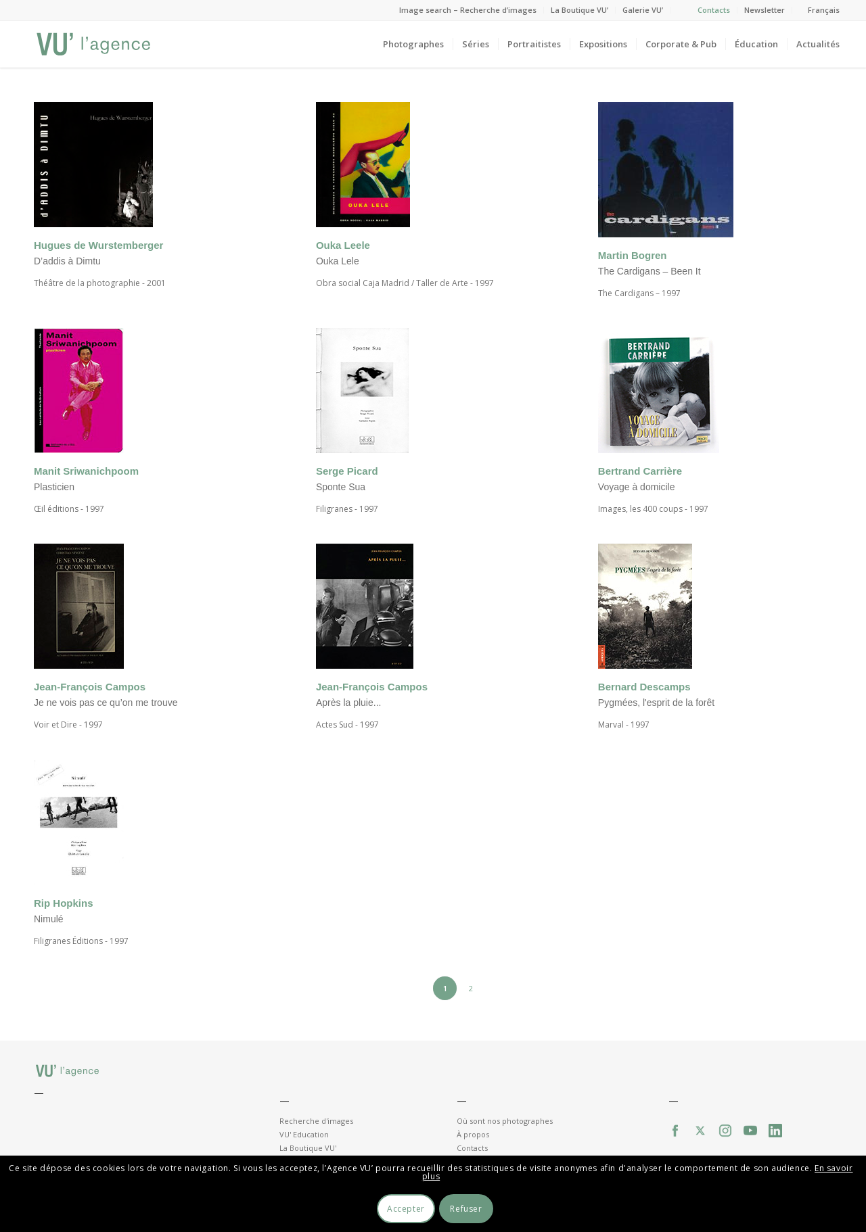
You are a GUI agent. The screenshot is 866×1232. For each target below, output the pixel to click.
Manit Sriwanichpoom (86, 471)
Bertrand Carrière (640, 471)
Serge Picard (347, 471)
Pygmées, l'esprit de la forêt (656, 702)
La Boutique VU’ (579, 10)
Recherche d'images (316, 1121)
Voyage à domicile (636, 486)
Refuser (466, 1208)
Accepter (406, 1208)
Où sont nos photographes (505, 1121)
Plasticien (54, 486)
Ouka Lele (337, 261)
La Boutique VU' (307, 1148)
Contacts (714, 10)
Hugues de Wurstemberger (98, 245)
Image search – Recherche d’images (468, 10)
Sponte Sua (340, 486)
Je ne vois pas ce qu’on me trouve (105, 702)
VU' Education (304, 1134)
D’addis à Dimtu (67, 261)
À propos (473, 1134)
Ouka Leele (343, 245)
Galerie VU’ (642, 10)
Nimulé (49, 919)
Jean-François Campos (89, 686)
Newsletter (764, 10)
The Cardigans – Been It (649, 271)
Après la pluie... (349, 702)
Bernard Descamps (644, 686)
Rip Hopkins (63, 903)
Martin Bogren (632, 255)
